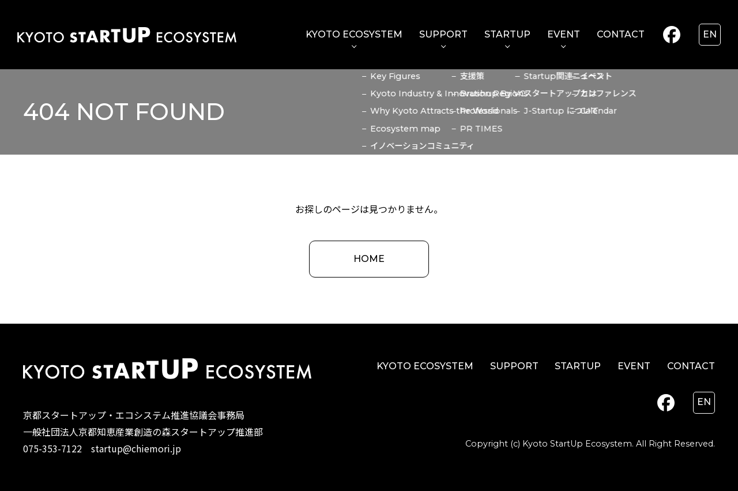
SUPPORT (443, 34)
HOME (369, 258)
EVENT (563, 34)
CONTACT (621, 34)
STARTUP (507, 34)
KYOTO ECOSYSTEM (354, 34)
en (710, 34)
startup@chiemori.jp (136, 448)
